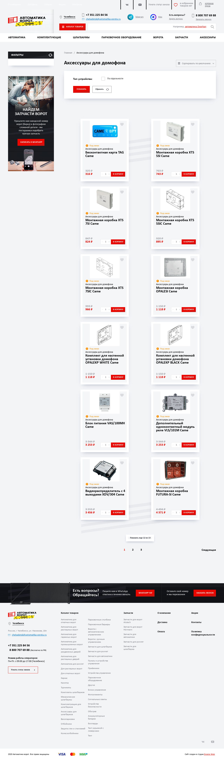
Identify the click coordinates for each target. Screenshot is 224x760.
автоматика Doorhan (195, 26)
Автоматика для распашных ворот (69, 628)
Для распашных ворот (71, 669)
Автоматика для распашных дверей (70, 657)
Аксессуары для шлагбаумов (68, 713)
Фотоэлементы (95, 695)
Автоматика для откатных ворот (68, 621)
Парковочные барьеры (99, 624)
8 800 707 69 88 (204, 15)
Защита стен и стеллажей (73, 729)
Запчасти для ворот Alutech (133, 621)
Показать (81, 89)
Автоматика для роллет (72, 664)
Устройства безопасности (95, 705)
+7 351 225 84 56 (95, 15)
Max (156, 17)
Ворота (158, 37)
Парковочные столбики (99, 620)
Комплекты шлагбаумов (72, 692)
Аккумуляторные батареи (96, 717)
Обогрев (92, 711)
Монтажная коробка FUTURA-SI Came (172, 492)
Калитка (65, 683)
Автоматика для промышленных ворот (72, 643)
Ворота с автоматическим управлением (96, 632)
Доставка (32, 4)
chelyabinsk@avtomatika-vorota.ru (101, 19)
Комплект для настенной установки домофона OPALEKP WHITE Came (104, 359)
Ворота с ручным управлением (96, 640)
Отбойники (66, 724)
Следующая (209, 550)
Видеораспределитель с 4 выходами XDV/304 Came (105, 492)
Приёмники (93, 668)
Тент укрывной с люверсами (96, 729)
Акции (62, 4)
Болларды (93, 723)
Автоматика (16, 37)
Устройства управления (99, 673)
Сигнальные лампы (97, 699)
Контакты (77, 4)
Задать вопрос (176, 19)
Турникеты (66, 688)
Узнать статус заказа (20, 670)
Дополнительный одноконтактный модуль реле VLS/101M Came (175, 427)
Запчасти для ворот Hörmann (133, 628)
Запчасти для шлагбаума (100, 647)
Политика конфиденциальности (202, 633)
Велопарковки (68, 719)
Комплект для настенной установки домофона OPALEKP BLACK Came (175, 359)
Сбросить (102, 89)
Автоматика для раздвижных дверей (70, 650)
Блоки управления (97, 690)
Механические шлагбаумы (68, 698)
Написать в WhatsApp (31, 142)
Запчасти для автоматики (100, 656)
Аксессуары (208, 37)
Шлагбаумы (81, 37)
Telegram (135, 17)
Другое (91, 685)
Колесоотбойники (69, 733)
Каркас (64, 678)
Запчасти (181, 37)
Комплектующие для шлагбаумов (71, 705)
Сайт (187, 754)
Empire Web (209, 754)
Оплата (48, 4)
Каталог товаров (72, 27)
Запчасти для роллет (98, 651)
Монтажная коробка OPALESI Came (172, 289)
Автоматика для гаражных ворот (69, 635)
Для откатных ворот (70, 673)
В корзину (118, 174)
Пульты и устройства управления (98, 662)
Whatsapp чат (145, 593)
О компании (14, 4)
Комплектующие (49, 37)
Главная (68, 53)
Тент (90, 736)
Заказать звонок (203, 19)
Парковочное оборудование (121, 37)
